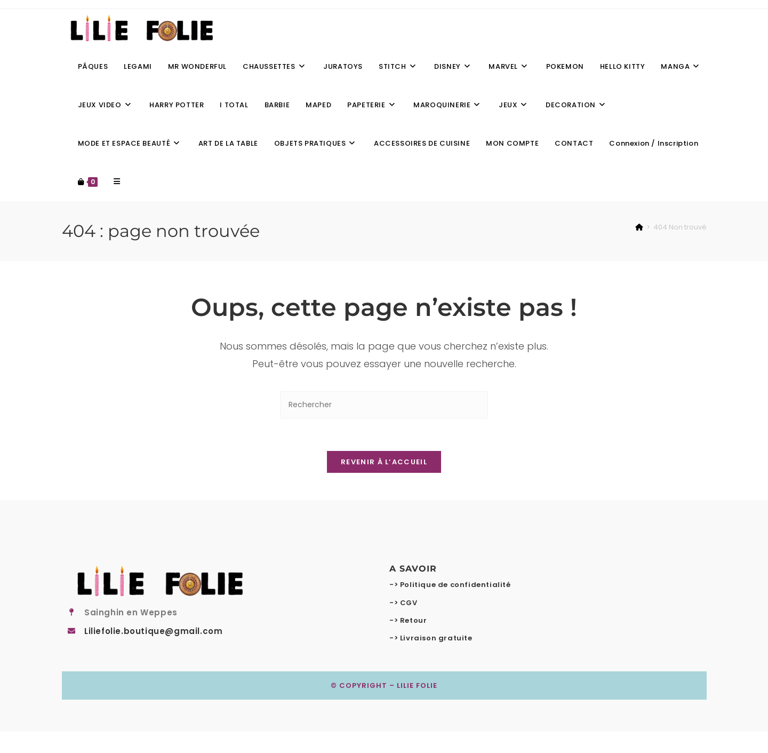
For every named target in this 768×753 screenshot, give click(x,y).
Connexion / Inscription (653, 143)
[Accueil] (639, 227)
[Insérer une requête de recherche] (384, 404)
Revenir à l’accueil (384, 462)
